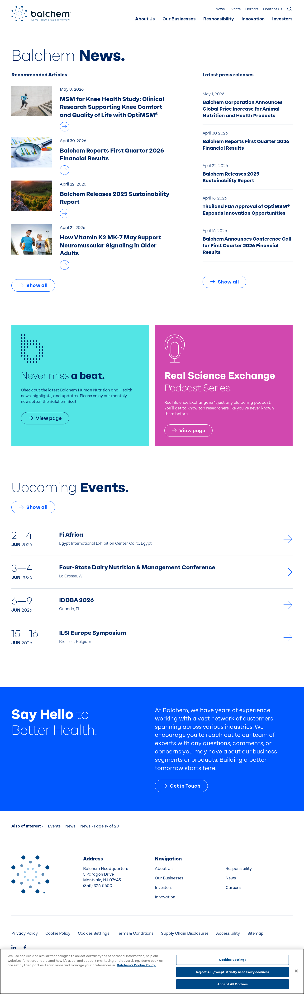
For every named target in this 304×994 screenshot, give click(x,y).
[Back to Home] (30, 874)
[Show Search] (290, 9)
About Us (145, 19)
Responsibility (218, 19)
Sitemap (255, 933)
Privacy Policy (24, 933)
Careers (251, 9)
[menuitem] (145, 19)
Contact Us (272, 9)
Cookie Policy (57, 933)
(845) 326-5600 (97, 885)
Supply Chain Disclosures (185, 933)
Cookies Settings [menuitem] (93, 933)
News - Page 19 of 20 (99, 826)
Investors (282, 19)
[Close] (296, 971)
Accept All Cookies (232, 984)
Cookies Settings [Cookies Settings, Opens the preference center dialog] (232, 959)
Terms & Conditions (135, 933)
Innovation (253, 19)
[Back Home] (41, 13)
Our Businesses (179, 19)
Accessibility (228, 933)
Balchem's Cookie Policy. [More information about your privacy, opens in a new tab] (136, 965)
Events (235, 9)
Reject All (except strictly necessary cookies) (232, 972)
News (220, 9)
